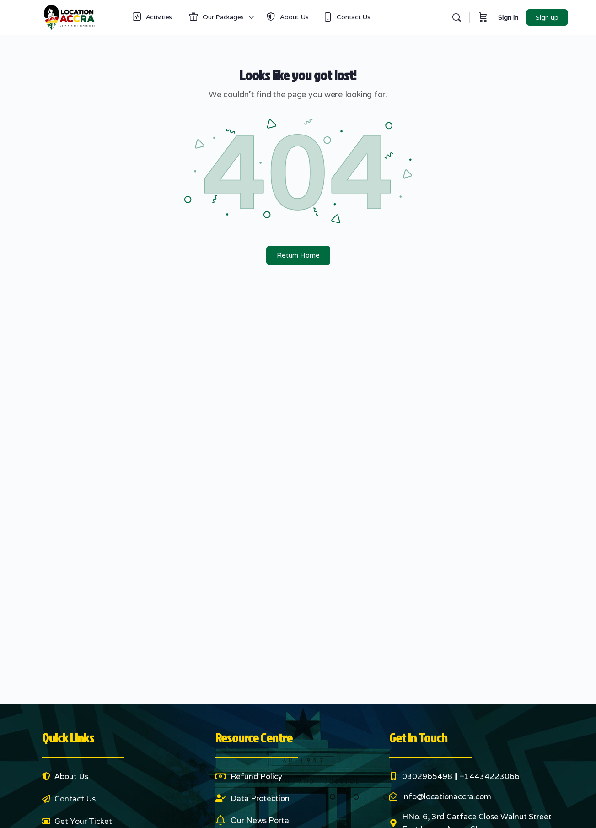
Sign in (508, 17)
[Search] (456, 17)
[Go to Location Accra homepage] (69, 16)
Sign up (547, 17)
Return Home (298, 255)
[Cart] (483, 17)
